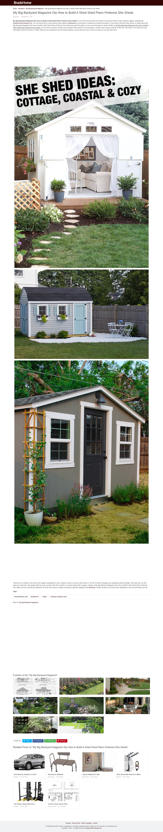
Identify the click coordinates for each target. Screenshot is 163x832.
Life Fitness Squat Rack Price (24, 804)
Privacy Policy (76, 823)
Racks (16, 777)
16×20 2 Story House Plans (58, 804)
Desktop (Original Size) (58, 597)
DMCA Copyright (86, 823)
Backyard (16, 17)
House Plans (52, 806)
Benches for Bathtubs (55, 774)
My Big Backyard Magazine (28, 602)
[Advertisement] (81, 48)
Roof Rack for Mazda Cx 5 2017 (25, 774)
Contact (95, 823)
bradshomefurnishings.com (22, 23)
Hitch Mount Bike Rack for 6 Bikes (129, 774)
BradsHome (23, 3)
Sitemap (68, 823)
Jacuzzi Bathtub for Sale (90, 774)
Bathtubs (51, 777)
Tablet (44, 597)
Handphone (34, 597)
